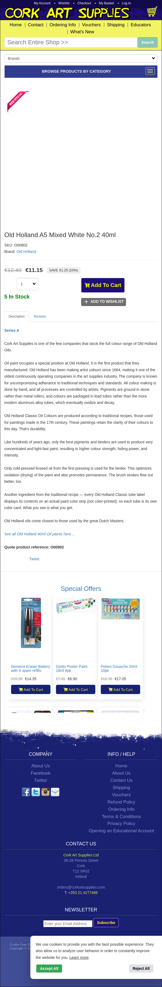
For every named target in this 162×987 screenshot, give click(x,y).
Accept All (49, 968)
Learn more (79, 957)
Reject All (141, 968)
